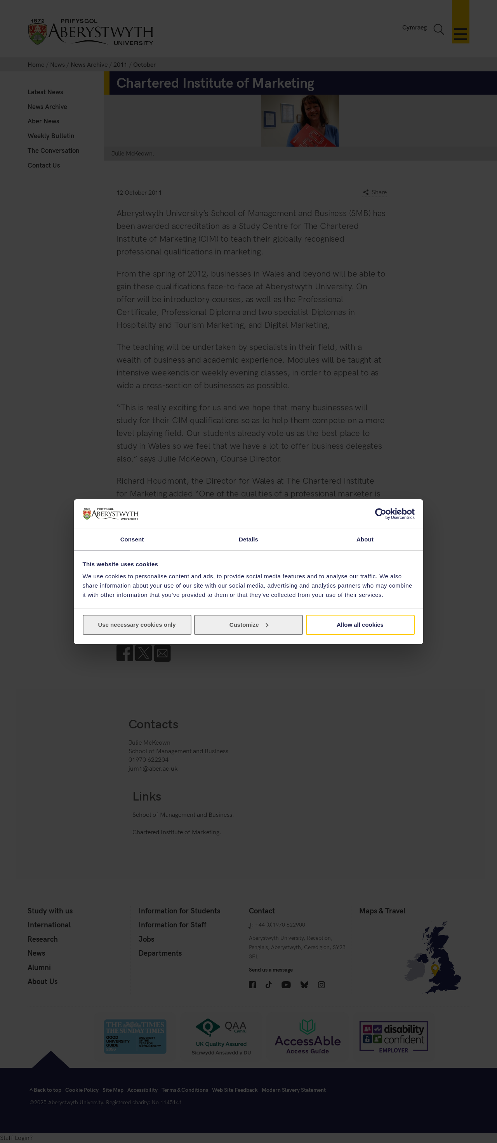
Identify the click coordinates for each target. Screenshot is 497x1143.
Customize (248, 625)
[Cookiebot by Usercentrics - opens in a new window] (381, 513)
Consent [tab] (132, 539)
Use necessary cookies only (137, 625)
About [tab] (365, 539)
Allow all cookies (360, 625)
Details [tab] (248, 539)
